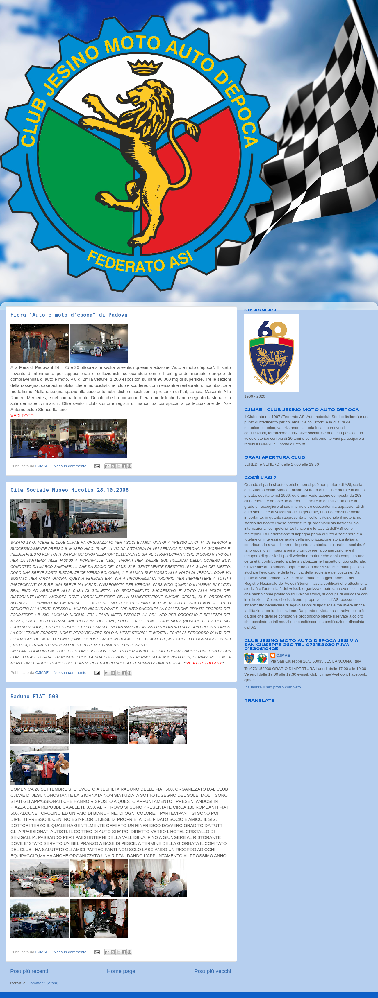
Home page (121, 971)
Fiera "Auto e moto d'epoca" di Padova (69, 314)
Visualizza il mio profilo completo (272, 687)
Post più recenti (29, 971)
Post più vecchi (212, 971)
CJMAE (283, 655)
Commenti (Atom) (43, 983)
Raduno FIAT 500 (34, 696)
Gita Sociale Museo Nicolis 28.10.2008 (69, 489)
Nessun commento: (71, 466)
